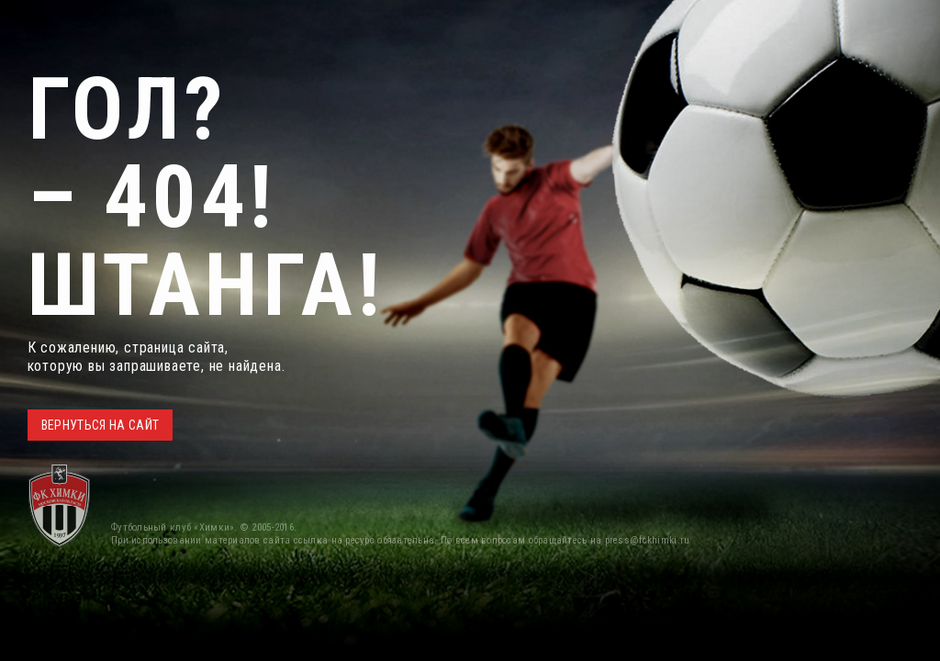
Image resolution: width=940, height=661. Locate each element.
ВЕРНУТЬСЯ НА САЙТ (100, 425)
